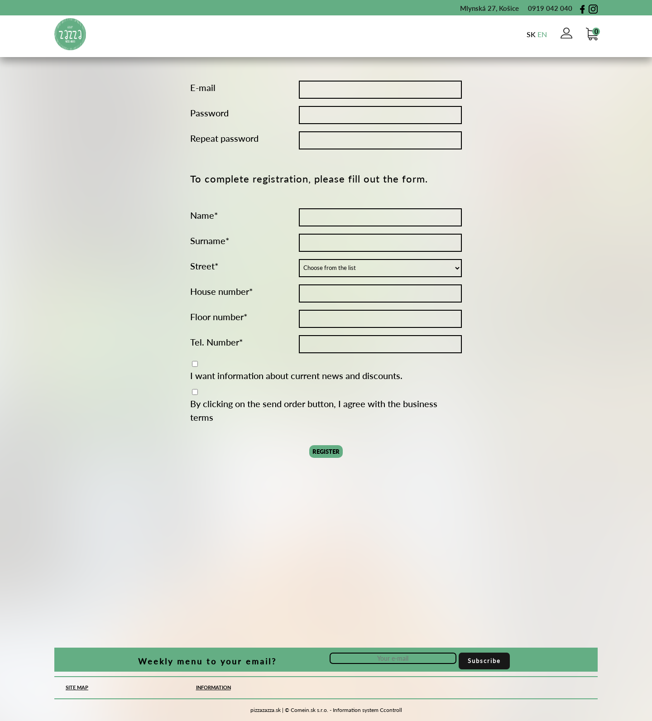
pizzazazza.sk (265, 710)
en (542, 34)
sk (531, 34)
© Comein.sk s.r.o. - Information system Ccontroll (343, 710)
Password (209, 112)
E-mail (203, 87)
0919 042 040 (545, 8)
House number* (221, 291)
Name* (204, 215)
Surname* (210, 240)
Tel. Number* (216, 341)
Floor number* (219, 316)
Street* (204, 265)
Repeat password (224, 138)
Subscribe (484, 661)
